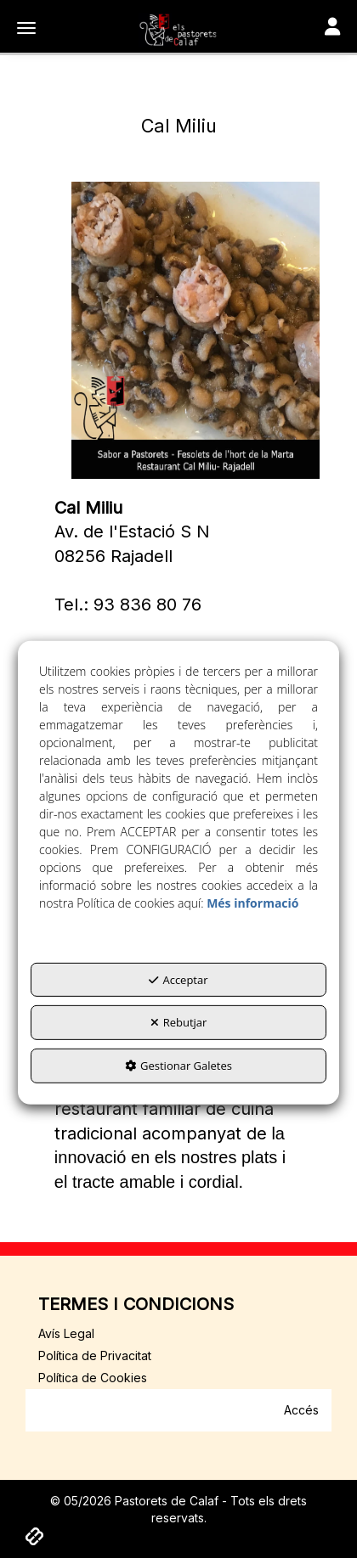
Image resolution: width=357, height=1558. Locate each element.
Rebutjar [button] (178, 1022)
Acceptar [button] (178, 979)
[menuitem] (178, 1334)
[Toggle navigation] (332, 28)
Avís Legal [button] (66, 1333)
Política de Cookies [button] (92, 1377)
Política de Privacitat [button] (94, 1355)
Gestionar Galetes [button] (178, 1065)
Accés (301, 1410)
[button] (179, 30)
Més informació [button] (252, 903)
